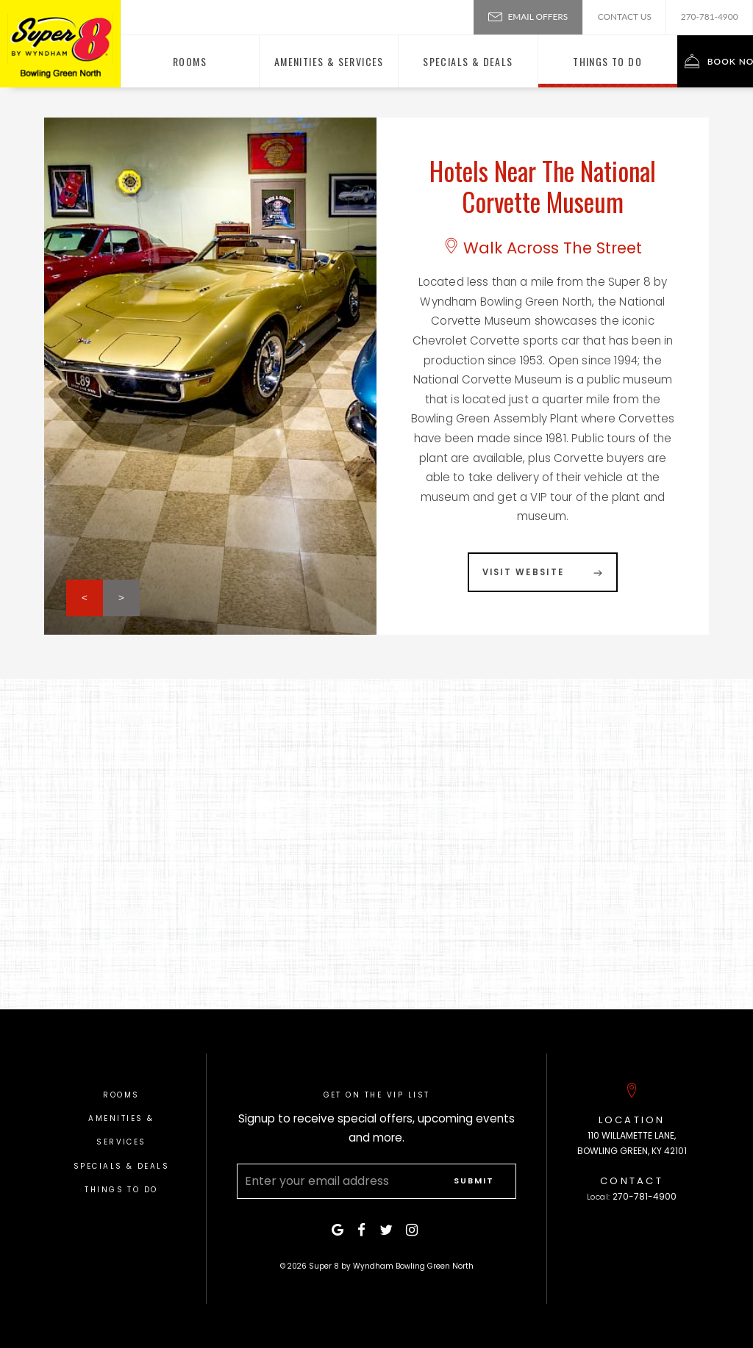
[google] (339, 1230)
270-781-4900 (709, 16)
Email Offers (528, 15)
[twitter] (387, 1230)
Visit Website (523, 572)
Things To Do (121, 1189)
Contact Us (625, 16)
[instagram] (413, 1230)
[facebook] (363, 1230)
